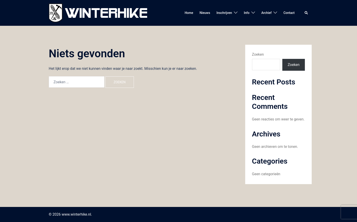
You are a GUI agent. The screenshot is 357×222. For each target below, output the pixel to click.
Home (189, 13)
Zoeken (258, 54)
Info (247, 13)
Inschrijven (224, 13)
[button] (306, 13)
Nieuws (204, 13)
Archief (266, 13)
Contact (289, 13)
